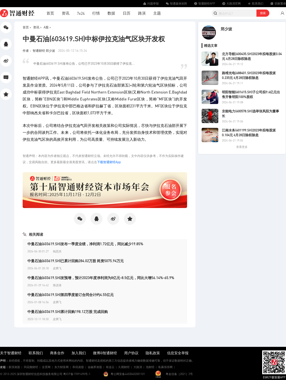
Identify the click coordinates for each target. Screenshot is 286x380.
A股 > (47, 27)
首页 (50, 13)
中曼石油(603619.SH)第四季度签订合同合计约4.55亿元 (70, 294)
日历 (126, 13)
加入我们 (79, 352)
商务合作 (57, 352)
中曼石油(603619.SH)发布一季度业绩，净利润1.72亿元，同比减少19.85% (85, 243)
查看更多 (242, 147)
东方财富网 (61, 367)
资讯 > (37, 27)
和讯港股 (78, 367)
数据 (111, 13)
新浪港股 (14, 367)
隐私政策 (153, 352)
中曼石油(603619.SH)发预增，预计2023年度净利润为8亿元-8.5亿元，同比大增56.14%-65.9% (100, 277)
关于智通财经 (10, 352)
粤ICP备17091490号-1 (76, 374)
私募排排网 (165, 367)
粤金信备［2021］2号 (179, 374)
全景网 (46, 367)
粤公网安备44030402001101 (128, 374)
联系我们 (36, 352)
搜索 (263, 13)
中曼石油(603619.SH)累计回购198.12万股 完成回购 (67, 311)
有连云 (110, 367)
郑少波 (226, 28)
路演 (142, 13)
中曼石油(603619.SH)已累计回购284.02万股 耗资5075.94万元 (75, 260)
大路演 (137, 367)
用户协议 (131, 352)
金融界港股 (95, 367)
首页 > (27, 27)
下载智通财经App (109, 162)
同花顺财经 (31, 367)
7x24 (81, 13)
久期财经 (124, 367)
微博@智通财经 (105, 352)
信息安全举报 (178, 352)
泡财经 (150, 367)
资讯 (65, 13)
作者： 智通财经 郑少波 (39, 50)
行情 (96, 13)
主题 (157, 13)
